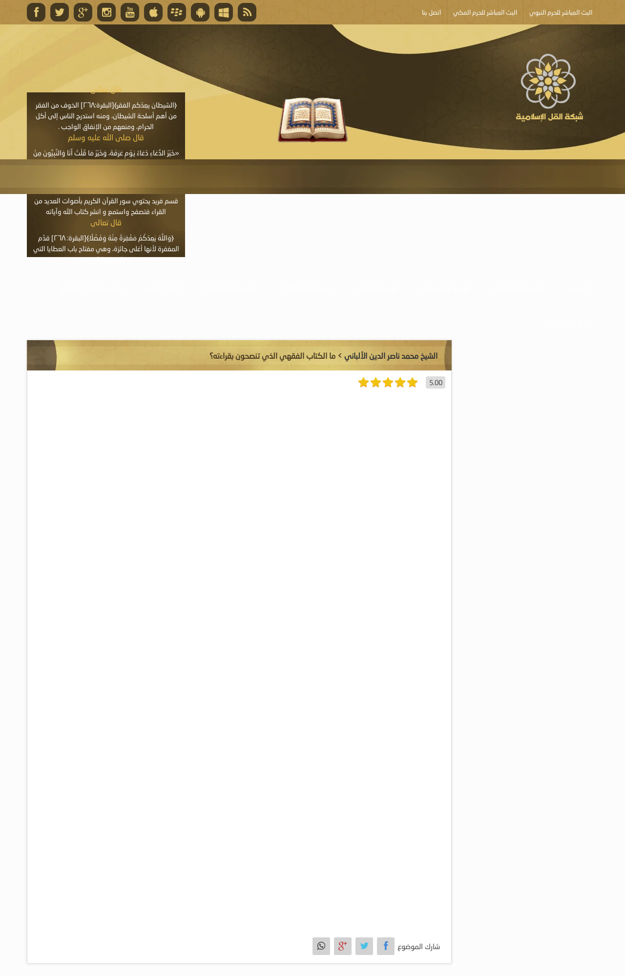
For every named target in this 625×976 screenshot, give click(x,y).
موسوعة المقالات (305, 287)
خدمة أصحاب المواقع (91, 287)
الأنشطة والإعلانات (229, 287)
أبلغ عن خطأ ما (566, 322)
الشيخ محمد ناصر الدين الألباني (391, 355)
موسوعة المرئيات (445, 287)
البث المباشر (162, 287)
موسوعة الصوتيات (518, 287)
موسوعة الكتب (376, 287)
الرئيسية (577, 287)
